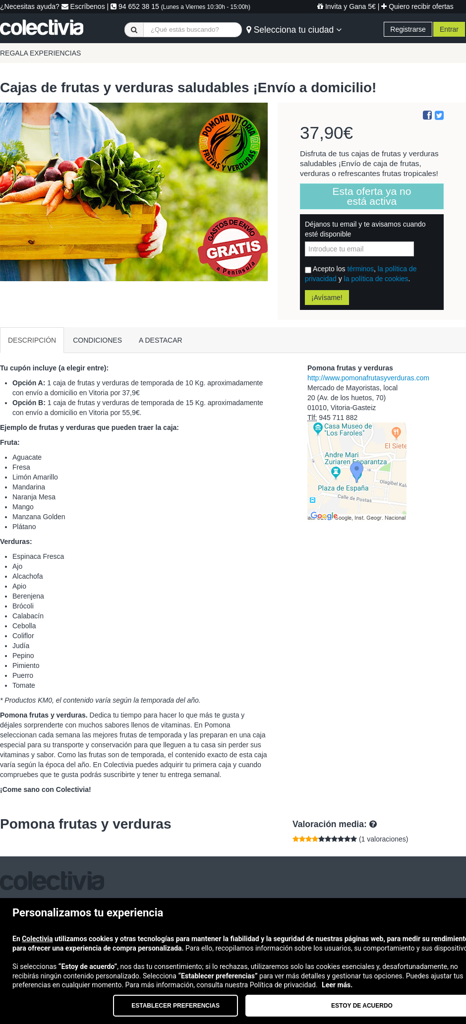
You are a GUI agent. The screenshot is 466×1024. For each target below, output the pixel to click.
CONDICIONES (97, 340)
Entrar (449, 29)
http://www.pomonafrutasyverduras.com (368, 378)
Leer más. (337, 985)
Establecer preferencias (175, 1005)
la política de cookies (376, 279)
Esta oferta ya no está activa (372, 196)
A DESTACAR (160, 340)
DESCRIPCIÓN (32, 340)
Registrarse (408, 29)
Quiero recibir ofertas (417, 6)
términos (360, 269)
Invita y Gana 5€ (346, 6)
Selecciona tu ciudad (294, 30)
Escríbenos (83, 6)
